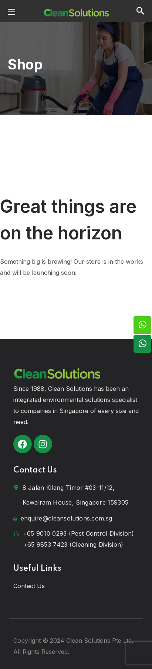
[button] (140, 11)
